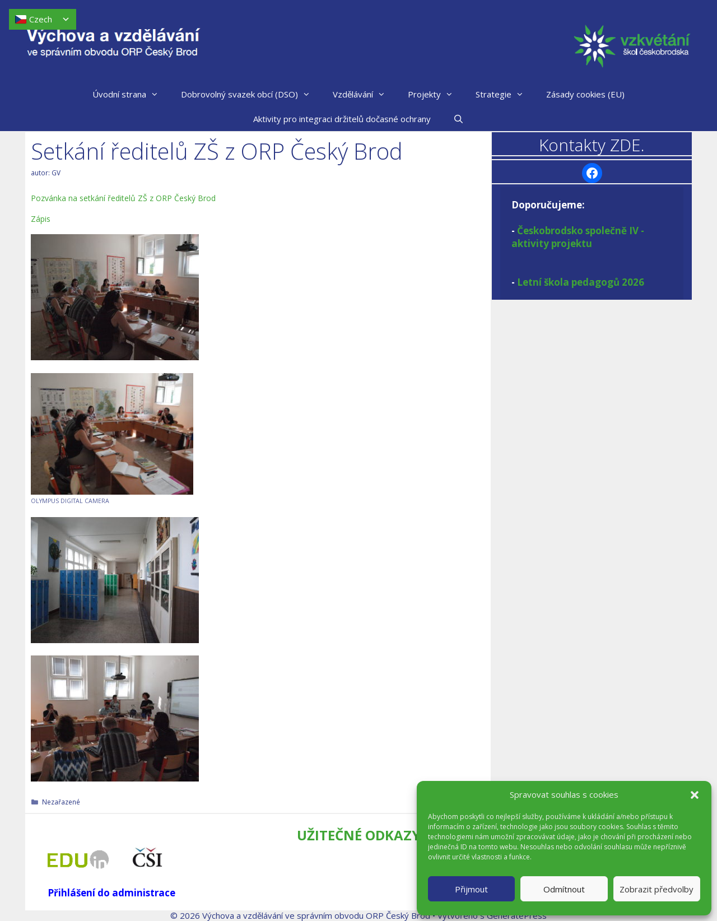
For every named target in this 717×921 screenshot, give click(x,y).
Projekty (436, 94)
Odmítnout (564, 889)
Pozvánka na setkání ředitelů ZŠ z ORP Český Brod (123, 198)
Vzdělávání (365, 94)
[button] (694, 795)
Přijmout (471, 889)
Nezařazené (61, 801)
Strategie (505, 94)
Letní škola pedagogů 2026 (580, 282)
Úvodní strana (131, 94)
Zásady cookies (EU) (585, 94)
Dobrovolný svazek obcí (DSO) (251, 94)
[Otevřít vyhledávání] (458, 118)
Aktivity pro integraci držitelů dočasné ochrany (342, 118)
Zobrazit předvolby (656, 889)
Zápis (40, 218)
